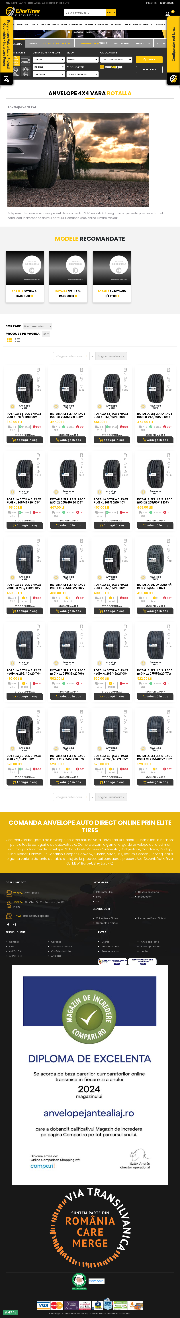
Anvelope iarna (150, 942)
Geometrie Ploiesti (107, 923)
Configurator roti (81, 24)
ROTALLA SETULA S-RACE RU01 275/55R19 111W (24, 757)
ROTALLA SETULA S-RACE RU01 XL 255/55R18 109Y (111, 415)
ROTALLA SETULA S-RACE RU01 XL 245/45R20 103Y (24, 500)
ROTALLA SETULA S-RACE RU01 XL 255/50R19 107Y (154, 500)
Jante (34, 24)
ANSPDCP (56, 956)
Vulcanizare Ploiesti (54, 24)
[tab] (15, 43)
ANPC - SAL (15, 951)
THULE (126, 24)
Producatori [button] (142, 24)
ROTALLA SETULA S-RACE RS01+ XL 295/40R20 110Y (24, 671)
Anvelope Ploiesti (151, 946)
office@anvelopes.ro (35, 916)
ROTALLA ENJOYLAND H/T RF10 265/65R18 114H (155, 586)
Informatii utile (104, 892)
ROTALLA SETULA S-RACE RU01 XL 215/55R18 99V (24, 415)
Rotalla (78, 32)
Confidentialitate (61, 951)
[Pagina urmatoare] (111, 356)
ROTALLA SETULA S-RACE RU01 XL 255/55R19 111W (111, 586)
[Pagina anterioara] (68, 356)
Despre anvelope (148, 892)
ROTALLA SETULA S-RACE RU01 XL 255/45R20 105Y (67, 500)
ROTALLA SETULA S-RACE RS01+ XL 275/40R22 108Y (154, 757)
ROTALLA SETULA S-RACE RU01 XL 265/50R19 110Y (111, 500)
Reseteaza (149, 69)
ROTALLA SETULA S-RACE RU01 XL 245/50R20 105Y (154, 415)
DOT (37, 426)
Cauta (149, 59)
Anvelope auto (110, 946)
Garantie (56, 942)
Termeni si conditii (61, 946)
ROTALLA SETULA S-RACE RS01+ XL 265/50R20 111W (67, 757)
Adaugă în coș (24, 440)
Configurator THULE (108, 24)
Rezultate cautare (98, 32)
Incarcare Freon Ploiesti (152, 918)
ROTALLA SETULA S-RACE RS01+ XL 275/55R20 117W (154, 671)
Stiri (98, 901)
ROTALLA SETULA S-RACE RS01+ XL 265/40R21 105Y (111, 757)
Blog (98, 896)
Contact (160, 24)
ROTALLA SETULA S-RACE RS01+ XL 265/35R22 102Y (67, 586)
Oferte (105, 942)
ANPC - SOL (15, 956)
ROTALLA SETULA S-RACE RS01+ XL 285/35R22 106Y (67, 671)
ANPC (12, 946)
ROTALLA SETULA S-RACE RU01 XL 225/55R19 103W (67, 415)
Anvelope (22, 24)
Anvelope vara (110, 951)
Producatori (145, 896)
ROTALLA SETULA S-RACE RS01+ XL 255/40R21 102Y (24, 586)
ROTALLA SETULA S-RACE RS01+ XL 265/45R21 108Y (111, 671)
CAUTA (111, 12)
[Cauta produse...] (85, 12)
